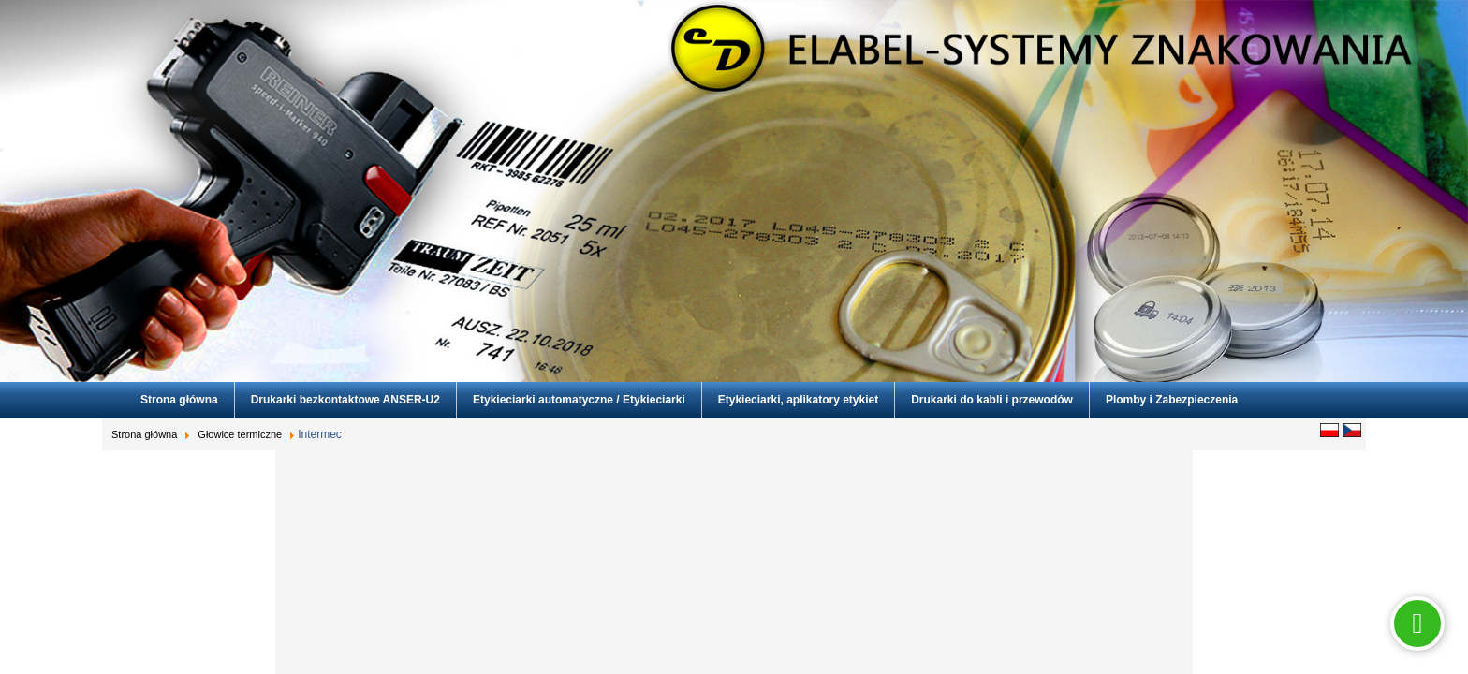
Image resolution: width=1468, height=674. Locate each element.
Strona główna (179, 399)
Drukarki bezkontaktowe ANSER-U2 (345, 399)
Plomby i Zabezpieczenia (1172, 399)
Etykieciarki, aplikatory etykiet (798, 399)
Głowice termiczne (240, 434)
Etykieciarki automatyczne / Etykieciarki (579, 399)
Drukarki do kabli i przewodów (992, 399)
